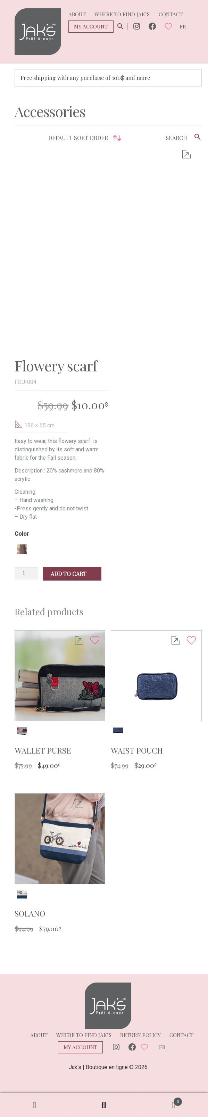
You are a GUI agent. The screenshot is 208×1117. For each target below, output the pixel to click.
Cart (160, 1100)
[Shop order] (83, 138)
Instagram (136, 26)
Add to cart (72, 550)
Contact (171, 14)
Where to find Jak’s (122, 14)
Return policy (140, 1011)
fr (183, 26)
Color (22, 510)
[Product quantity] (26, 549)
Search (104, 1105)
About (77, 14)
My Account (91, 26)
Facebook (152, 26)
